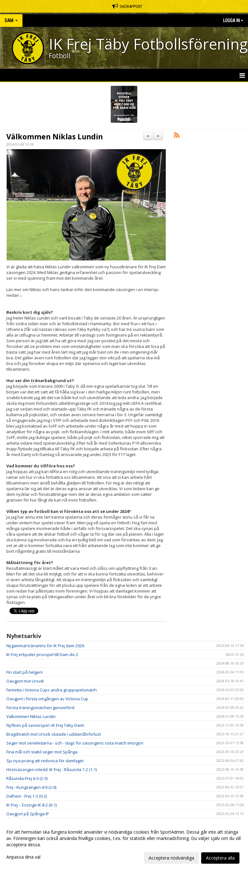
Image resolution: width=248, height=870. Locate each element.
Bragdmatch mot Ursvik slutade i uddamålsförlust (53, 734)
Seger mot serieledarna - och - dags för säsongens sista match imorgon (74, 743)
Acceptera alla (220, 858)
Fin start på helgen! (24, 672)
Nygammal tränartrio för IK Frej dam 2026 (45, 645)
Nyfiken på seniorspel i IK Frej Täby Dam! (45, 725)
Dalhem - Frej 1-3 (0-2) (26, 796)
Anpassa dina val (23, 857)
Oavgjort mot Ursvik (25, 681)
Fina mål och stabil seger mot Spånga (42, 752)
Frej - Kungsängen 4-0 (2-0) (31, 787)
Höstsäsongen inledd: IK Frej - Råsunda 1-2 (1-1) (51, 769)
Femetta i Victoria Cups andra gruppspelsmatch (51, 690)
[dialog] (124, 844)
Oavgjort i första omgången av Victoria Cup (47, 699)
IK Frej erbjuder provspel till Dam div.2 (42, 654)
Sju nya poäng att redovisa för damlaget (45, 761)
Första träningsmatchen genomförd (40, 707)
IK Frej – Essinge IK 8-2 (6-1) (31, 805)
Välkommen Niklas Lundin (54, 136)
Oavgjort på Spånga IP (27, 814)
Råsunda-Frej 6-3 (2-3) (26, 778)
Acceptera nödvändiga (171, 858)
